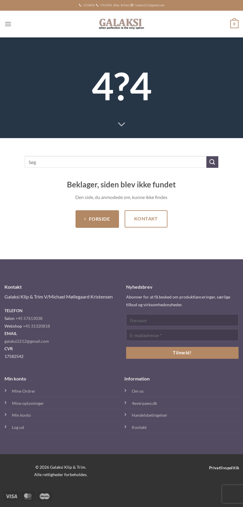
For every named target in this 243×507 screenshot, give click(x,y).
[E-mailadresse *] (182, 335)
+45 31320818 (36, 325)
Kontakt (139, 427)
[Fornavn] (182, 320)
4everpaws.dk (144, 403)
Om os (138, 391)
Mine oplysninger (28, 403)
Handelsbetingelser (149, 415)
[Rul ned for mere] (121, 124)
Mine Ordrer (23, 391)
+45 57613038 (29, 318)
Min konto (21, 415)
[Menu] (8, 24)
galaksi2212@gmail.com (26, 341)
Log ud (18, 427)
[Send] (212, 162)
